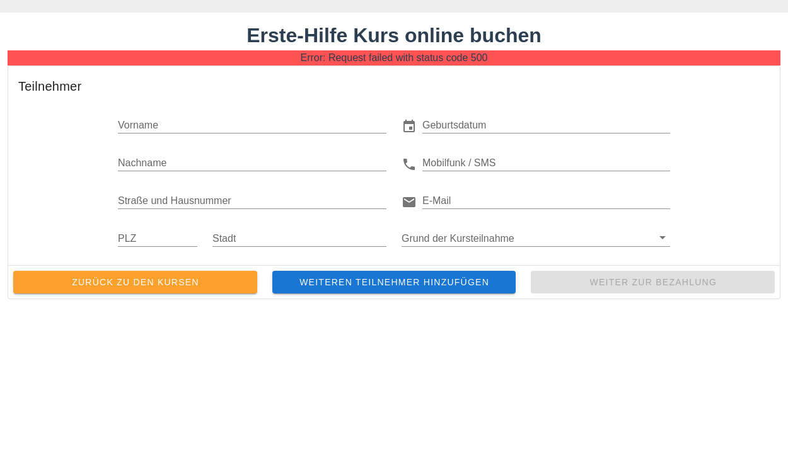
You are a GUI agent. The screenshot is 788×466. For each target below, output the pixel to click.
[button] (546, 124)
